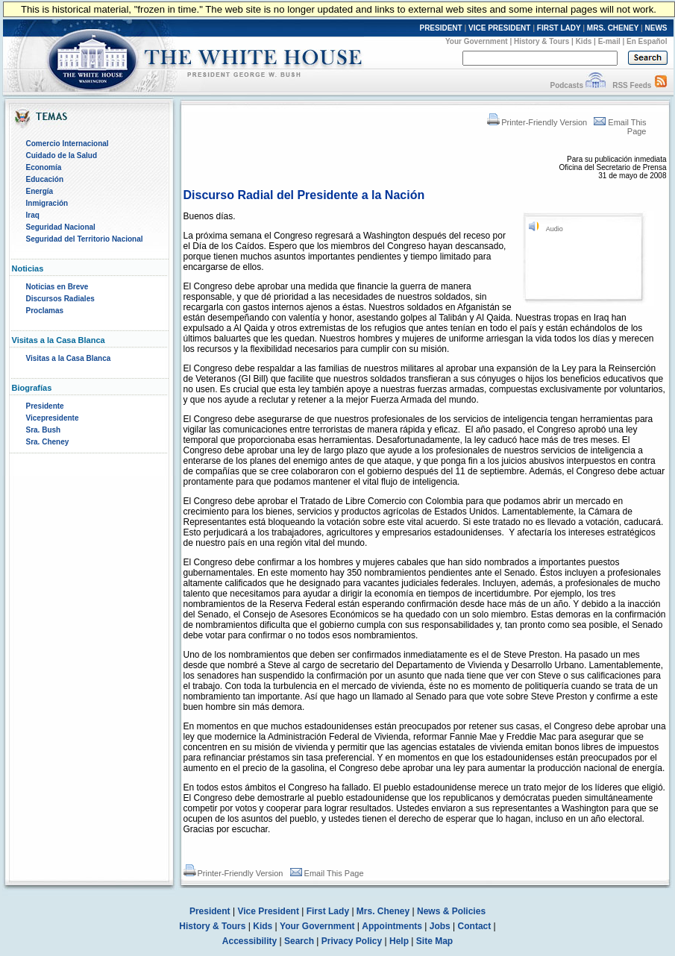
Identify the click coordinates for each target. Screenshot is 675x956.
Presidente (45, 406)
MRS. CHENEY (612, 28)
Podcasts (566, 85)
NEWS (656, 28)
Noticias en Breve (57, 287)
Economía (44, 167)
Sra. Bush (43, 430)
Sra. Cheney (47, 442)
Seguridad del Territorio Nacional (84, 239)
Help (399, 941)
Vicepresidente (52, 418)
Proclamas (45, 310)
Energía (40, 191)
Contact (475, 926)
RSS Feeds (631, 85)
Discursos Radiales (60, 299)
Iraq (33, 215)
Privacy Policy (351, 941)
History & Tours (541, 41)
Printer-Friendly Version (537, 122)
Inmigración (47, 203)
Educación (45, 179)
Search (299, 941)
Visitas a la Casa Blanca (68, 358)
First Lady (328, 911)
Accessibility (249, 941)
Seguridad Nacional (60, 227)
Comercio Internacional (67, 143)
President (209, 911)
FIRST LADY (559, 28)
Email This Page (327, 873)
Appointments (392, 926)
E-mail (609, 41)
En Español (647, 41)
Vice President (268, 911)
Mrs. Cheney (383, 911)
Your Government (476, 41)
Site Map (434, 941)
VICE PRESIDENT (499, 28)
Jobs (440, 926)
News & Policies (451, 911)
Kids (584, 41)
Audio (554, 229)
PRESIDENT (440, 28)
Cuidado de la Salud (62, 155)
